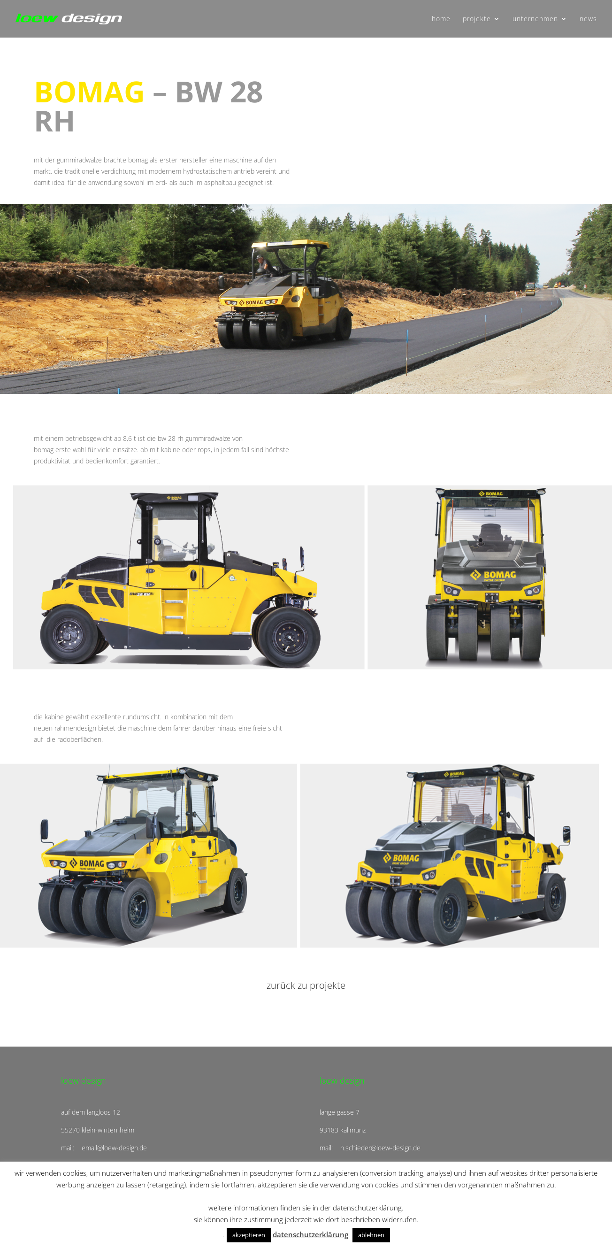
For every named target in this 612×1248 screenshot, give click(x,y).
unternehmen (535, 19)
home (441, 19)
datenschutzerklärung (310, 1234)
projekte (477, 19)
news (588, 19)
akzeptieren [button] (248, 1235)
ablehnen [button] (371, 1235)
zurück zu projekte (306, 985)
